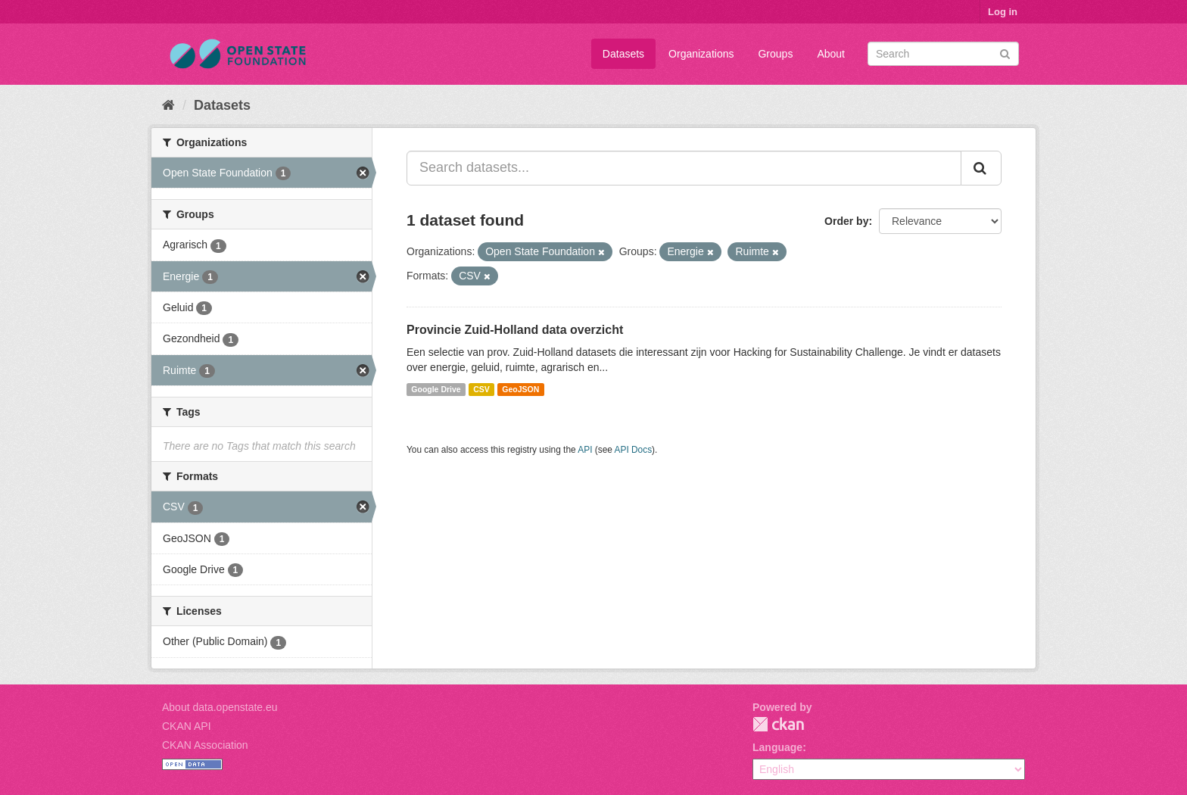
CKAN (778, 724)
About (831, 54)
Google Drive (435, 389)
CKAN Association (205, 745)
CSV (481, 389)
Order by (846, 221)
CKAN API (186, 726)
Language (777, 747)
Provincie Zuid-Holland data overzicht (515, 329)
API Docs (634, 449)
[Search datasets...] (684, 168)
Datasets (623, 54)
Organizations (701, 54)
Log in (1002, 11)
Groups (775, 54)
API (585, 449)
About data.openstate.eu (220, 707)
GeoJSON (520, 389)
